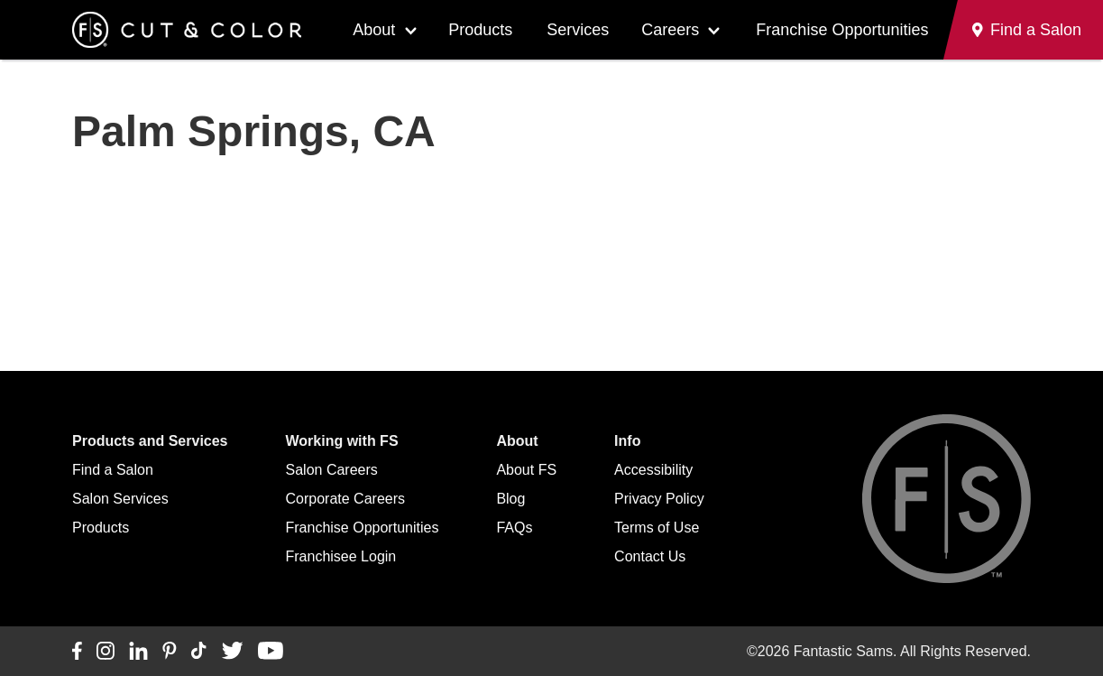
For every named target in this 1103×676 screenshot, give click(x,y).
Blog (510, 498)
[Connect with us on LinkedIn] (138, 652)
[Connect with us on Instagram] (106, 652)
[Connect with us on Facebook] (77, 652)
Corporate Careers (346, 498)
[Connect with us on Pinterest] (169, 652)
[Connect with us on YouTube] (270, 652)
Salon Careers (332, 469)
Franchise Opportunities (842, 30)
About (374, 30)
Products (480, 30)
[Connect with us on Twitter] (232, 652)
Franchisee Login (341, 556)
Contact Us (649, 556)
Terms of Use (656, 527)
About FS (526, 469)
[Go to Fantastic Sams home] (186, 30)
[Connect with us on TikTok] (199, 652)
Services (578, 30)
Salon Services (120, 498)
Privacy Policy (659, 498)
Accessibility (653, 469)
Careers (670, 30)
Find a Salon (112, 469)
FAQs (514, 527)
